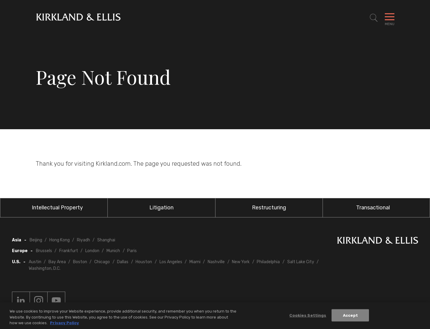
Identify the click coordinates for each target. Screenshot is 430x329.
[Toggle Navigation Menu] (390, 17)
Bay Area (57, 261)
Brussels (44, 250)
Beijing (36, 240)
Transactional (373, 207)
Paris (132, 250)
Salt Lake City (300, 261)
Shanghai (106, 240)
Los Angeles (170, 261)
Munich (113, 250)
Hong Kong (59, 240)
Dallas (122, 261)
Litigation (161, 207)
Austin (35, 261)
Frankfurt (68, 250)
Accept (350, 316)
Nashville (216, 261)
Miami (194, 261)
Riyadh (83, 240)
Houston (144, 261)
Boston (80, 261)
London (92, 250)
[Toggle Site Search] (373, 17)
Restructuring (269, 207)
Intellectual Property (57, 207)
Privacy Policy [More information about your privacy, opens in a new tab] (64, 324)
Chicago (102, 261)
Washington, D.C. (44, 268)
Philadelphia (268, 261)
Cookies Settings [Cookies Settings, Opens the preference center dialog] (307, 316)
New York (241, 261)
